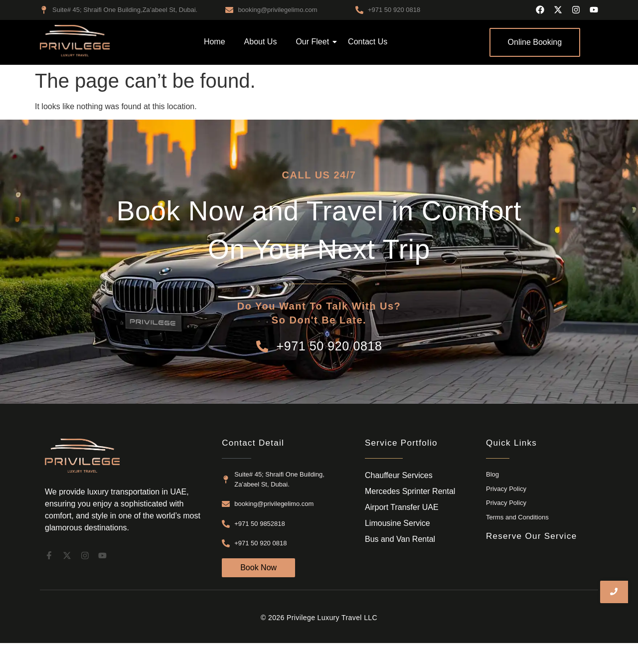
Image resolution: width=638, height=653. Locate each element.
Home (214, 41)
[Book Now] (258, 567)
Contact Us (367, 41)
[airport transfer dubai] (75, 40)
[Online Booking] (535, 42)
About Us (260, 41)
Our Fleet (314, 41)
